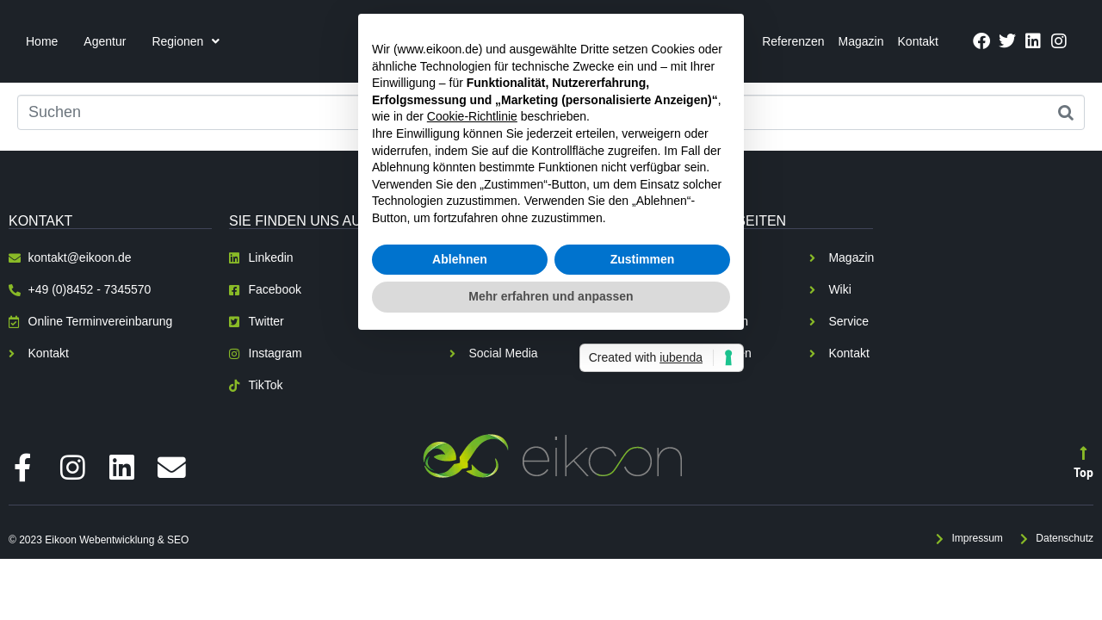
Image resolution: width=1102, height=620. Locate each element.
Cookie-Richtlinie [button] (472, 255)
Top (1083, 471)
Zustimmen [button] (642, 397)
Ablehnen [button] (459, 397)
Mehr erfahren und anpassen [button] (550, 435)
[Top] (1084, 452)
